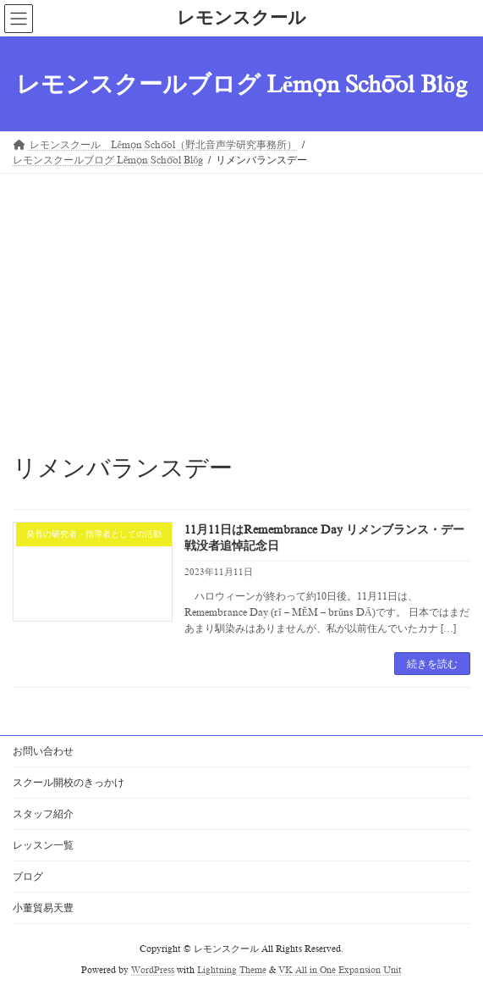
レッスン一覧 (43, 845)
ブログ (28, 877)
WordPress (152, 970)
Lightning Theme (231, 970)
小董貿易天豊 (43, 908)
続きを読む (432, 664)
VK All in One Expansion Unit (340, 970)
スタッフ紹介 (43, 814)
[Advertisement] (241, 300)
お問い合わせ (43, 751)
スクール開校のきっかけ (68, 782)
